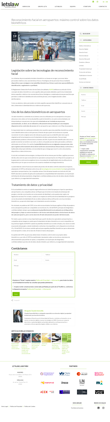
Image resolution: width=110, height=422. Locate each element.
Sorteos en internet (85, 82)
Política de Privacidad (42, 280)
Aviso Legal (4, 406)
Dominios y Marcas (84, 62)
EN (107, 2)
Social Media (82, 79)
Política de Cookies (29, 406)
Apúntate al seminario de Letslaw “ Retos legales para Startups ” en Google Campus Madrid (66, 348)
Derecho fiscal (83, 52)
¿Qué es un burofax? (44, 344)
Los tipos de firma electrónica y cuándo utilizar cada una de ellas (56, 346)
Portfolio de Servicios (77, 408)
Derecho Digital (83, 49)
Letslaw (81, 65)
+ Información (55, 280)
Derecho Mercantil (84, 59)
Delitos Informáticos (85, 46)
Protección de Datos (85, 72)
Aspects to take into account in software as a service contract (15, 346)
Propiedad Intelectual (85, 69)
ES (103, 2)
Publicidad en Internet (85, 75)
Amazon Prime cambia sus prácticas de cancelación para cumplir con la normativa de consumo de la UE (25, 348)
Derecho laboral (83, 55)
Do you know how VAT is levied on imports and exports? (36, 346)
